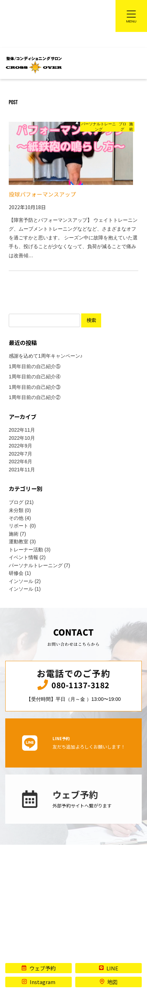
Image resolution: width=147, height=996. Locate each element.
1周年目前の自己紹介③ (35, 387)
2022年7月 (20, 454)
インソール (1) (25, 589)
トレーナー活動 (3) (29, 550)
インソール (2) (25, 581)
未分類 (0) (20, 510)
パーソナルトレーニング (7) (39, 566)
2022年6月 (20, 462)
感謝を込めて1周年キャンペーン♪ (46, 356)
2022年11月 (22, 430)
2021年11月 (22, 470)
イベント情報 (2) (27, 557)
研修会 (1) (20, 573)
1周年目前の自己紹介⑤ (35, 367)
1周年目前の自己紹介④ (35, 377)
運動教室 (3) (22, 542)
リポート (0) (22, 526)
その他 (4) (20, 518)
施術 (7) (17, 534)
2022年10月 (22, 438)
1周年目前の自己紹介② (35, 397)
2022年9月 (20, 446)
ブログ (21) (21, 502)
